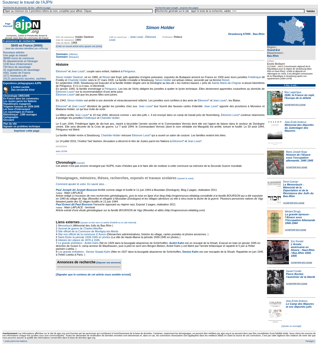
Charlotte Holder (77, 80)
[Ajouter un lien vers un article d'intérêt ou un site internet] (108, 222)
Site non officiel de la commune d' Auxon (82, 234)
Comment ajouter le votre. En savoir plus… (81, 184)
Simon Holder (163, 80)
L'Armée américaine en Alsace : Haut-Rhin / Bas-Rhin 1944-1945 (303, 250)
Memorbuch (65, 225)
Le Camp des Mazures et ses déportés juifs (300, 305)
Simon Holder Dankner (69, 77)
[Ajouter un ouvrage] (291, 326)
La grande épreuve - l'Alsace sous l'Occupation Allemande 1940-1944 (300, 219)
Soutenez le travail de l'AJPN (27, 2)
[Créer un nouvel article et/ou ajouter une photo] (79, 46)
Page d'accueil (7, 25)
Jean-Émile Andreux (296, 122)
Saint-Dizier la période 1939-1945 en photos (84, 237)
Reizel (106, 77)
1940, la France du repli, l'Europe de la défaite (300, 96)
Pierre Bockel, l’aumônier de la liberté (300, 275)
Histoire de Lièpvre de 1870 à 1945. (79, 240)
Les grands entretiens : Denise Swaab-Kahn (84, 251)
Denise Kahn (190, 251)
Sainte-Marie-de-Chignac (226, 82)
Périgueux (129, 71)
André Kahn (176, 242)
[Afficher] (72, 54)
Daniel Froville (293, 271)
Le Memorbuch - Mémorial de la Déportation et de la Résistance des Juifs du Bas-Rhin (298, 190)
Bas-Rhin (273, 55)
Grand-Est (273, 49)
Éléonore (61, 71)
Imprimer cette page (27, 130)
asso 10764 (61, 151)
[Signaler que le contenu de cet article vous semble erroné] (93, 274)
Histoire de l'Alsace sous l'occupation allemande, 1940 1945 (299, 157)
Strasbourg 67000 (239, 33)
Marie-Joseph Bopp (296, 152)
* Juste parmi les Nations (14, 341)
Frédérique (254, 77)
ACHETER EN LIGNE (295, 105)
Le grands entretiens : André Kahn (78, 242)
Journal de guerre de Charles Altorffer (80, 228)
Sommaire (62, 54)
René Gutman (290, 181)
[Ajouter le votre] (185, 178)
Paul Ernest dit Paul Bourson (74, 204)
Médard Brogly (293, 211)
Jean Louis (136, 36)
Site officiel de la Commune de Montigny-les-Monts (88, 231)
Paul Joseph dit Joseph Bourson (76, 189)
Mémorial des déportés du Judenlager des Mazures (299, 127)
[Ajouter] (81, 163)
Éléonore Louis (65, 91)
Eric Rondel (297, 241)
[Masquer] (73, 57)
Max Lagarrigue (293, 92)
